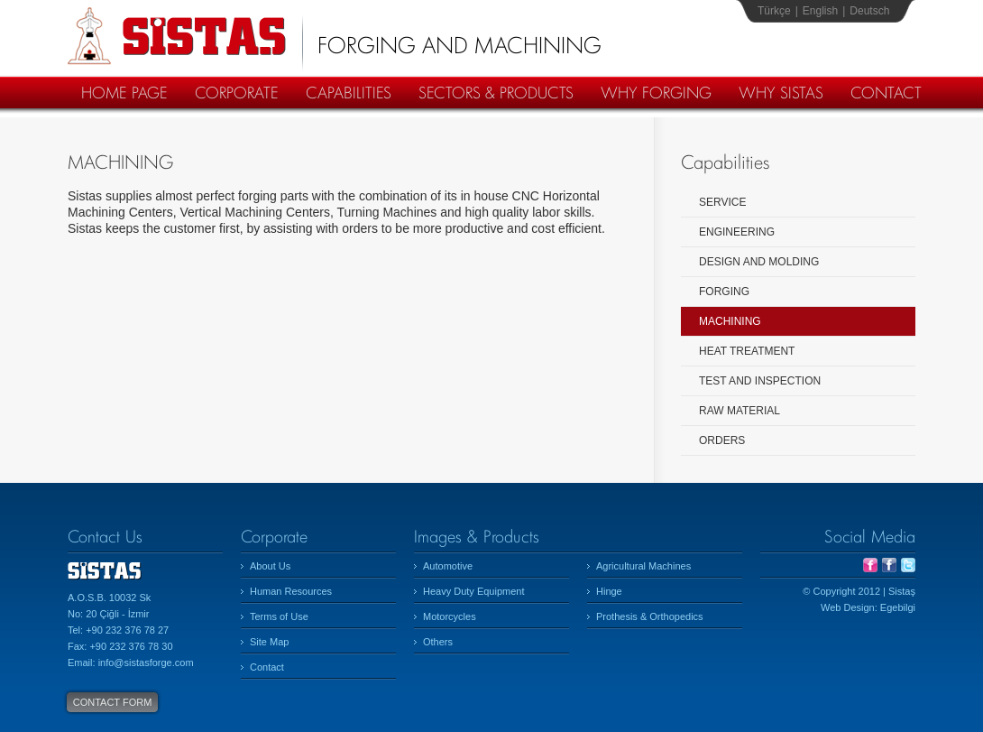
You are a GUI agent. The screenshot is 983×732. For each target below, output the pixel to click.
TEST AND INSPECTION (760, 381)
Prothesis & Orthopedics (649, 616)
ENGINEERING (737, 232)
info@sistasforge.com (146, 662)
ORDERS (722, 440)
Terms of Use (279, 616)
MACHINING (730, 321)
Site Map (269, 641)
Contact (267, 667)
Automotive (448, 566)
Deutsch (869, 11)
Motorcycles (449, 616)
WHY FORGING (656, 92)
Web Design (848, 607)
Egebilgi (897, 607)
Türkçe (774, 11)
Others (438, 641)
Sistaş (177, 36)
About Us (270, 566)
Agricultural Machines (643, 566)
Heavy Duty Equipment (474, 591)
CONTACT (886, 92)
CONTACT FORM (112, 702)
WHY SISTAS (781, 92)
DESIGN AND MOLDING (759, 261)
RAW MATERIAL (739, 410)
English (820, 11)
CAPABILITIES (348, 92)
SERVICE (722, 202)
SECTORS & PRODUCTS (496, 92)
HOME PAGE (124, 92)
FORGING (724, 291)
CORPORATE (237, 92)
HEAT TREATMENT (747, 351)
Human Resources (291, 591)
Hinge (609, 591)
